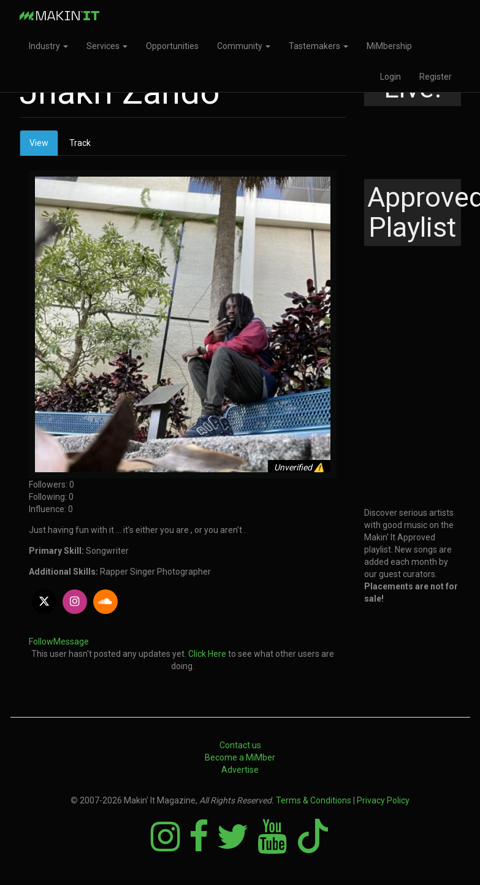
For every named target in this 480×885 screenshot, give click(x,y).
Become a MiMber (240, 757)
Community (243, 46)
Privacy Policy (383, 800)
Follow (41, 641)
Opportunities (172, 46)
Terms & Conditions (313, 800)
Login (390, 77)
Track (80, 143)
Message (71, 641)
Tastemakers (318, 46)
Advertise (240, 770)
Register (435, 77)
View (43, 146)
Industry (48, 46)
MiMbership (389, 46)
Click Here (207, 654)
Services (107, 46)
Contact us (240, 745)
